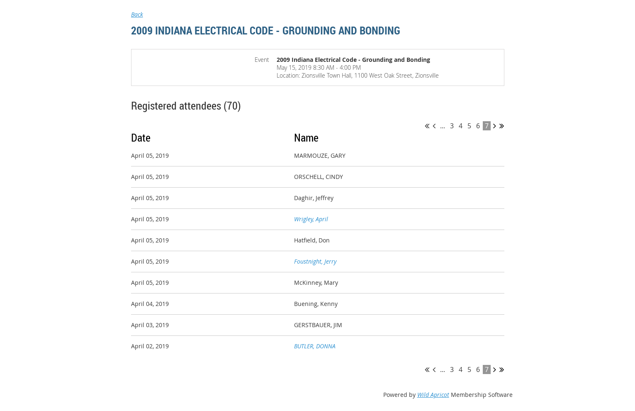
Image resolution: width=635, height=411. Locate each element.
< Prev (434, 126)
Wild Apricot (433, 395)
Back (137, 14)
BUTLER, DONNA (315, 346)
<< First (427, 126)
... (442, 125)
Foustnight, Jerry (315, 261)
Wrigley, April (311, 219)
